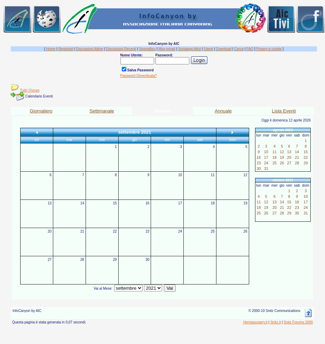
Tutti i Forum (30, 90)
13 (49, 203)
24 (180, 231)
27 (49, 259)
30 (147, 259)
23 (147, 231)
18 (213, 203)
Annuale (223, 111)
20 (49, 231)
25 (213, 231)
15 (115, 203)
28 (82, 259)
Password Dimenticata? (138, 76)
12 (245, 175)
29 (115, 259)
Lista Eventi (284, 111)
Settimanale (101, 111)
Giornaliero (41, 111)
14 (82, 203)
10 (180, 175)
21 (82, 231)
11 (213, 175)
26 (245, 231)
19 (245, 203)
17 (180, 203)
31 (266, 168)
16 (147, 203)
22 (115, 231)
